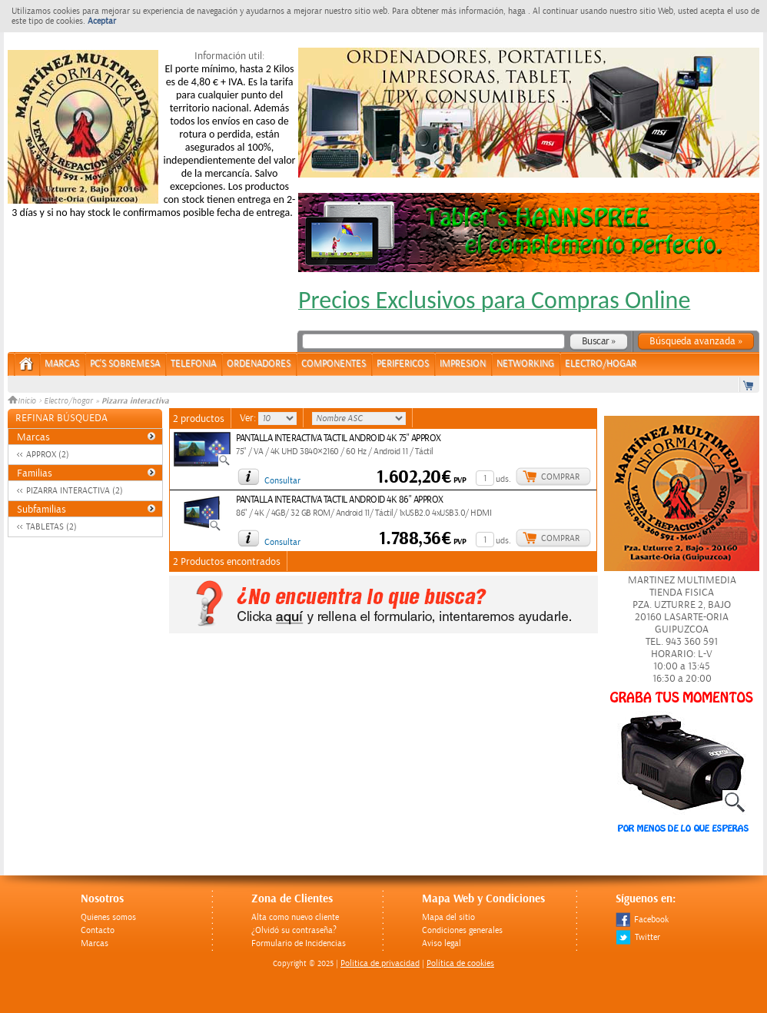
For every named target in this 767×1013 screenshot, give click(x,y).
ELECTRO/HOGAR (600, 364)
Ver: (249, 418)
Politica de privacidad (380, 963)
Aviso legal (441, 943)
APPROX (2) (47, 455)
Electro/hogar (68, 401)
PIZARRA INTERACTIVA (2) (74, 491)
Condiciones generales (462, 930)
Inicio (23, 401)
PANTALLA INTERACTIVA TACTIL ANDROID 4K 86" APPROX (339, 500)
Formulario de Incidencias (298, 943)
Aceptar (102, 21)
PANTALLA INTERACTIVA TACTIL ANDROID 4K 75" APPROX (338, 438)
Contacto (98, 930)
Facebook (642, 920)
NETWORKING (525, 364)
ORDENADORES (259, 364)
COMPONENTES (333, 364)
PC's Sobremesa (125, 364)
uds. (503, 479)
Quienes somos (108, 917)
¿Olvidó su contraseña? (294, 930)
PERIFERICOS (403, 364)
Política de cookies (460, 963)
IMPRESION (463, 364)
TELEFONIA (193, 364)
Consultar (282, 481)
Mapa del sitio (448, 917)
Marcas (62, 364)
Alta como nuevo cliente (295, 917)
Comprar (560, 477)
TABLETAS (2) (51, 527)
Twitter (638, 937)
